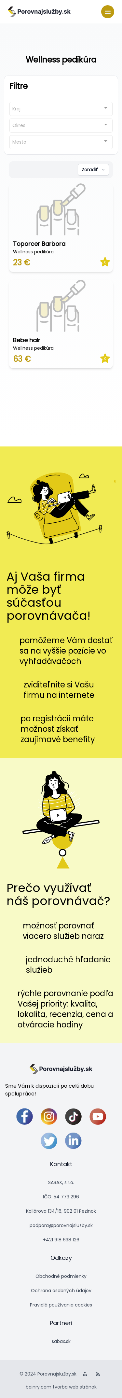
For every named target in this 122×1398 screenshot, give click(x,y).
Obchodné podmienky (61, 1276)
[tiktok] (73, 1116)
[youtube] (97, 1116)
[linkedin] (73, 1141)
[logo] (39, 12)
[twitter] (49, 1141)
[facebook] (24, 1116)
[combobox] (61, 109)
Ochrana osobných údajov (61, 1290)
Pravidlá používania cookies (61, 1305)
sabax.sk (61, 1341)
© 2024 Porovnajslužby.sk (48, 1374)
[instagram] (49, 1116)
